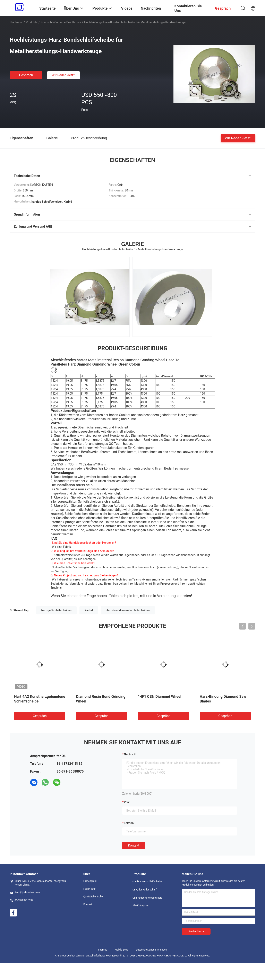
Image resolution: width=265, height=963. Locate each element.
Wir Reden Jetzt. (63, 75)
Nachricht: (130, 754)
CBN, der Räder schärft (144, 889)
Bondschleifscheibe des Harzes (61, 22)
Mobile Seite (121, 949)
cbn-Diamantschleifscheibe (147, 881)
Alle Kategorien (140, 905)
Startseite (16, 22)
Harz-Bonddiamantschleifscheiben (128, 610)
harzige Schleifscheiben (56, 610)
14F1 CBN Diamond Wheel (159, 696)
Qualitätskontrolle (93, 896)
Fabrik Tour (89, 888)
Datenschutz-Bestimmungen (151, 949)
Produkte (31, 22)
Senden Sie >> (196, 931)
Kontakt (133, 845)
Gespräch (26, 75)
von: (127, 802)
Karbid (89, 610)
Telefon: (129, 823)
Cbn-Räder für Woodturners (147, 897)
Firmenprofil (89, 881)
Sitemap (102, 949)
